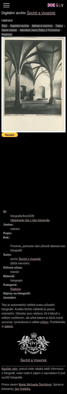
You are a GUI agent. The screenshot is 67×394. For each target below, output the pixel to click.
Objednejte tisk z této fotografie (30, 220)
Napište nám (9, 368)
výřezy (44, 322)
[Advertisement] (33, 172)
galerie (8, 326)
